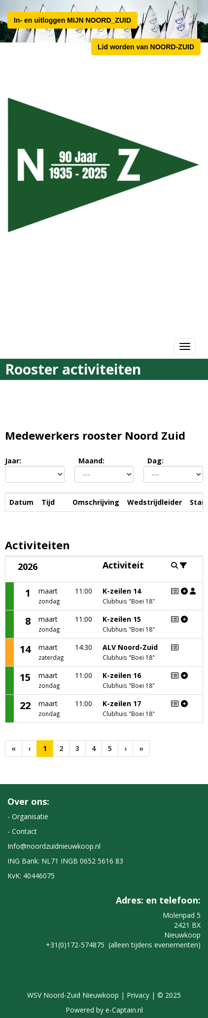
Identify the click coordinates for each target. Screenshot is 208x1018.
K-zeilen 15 (122, 619)
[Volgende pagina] (125, 748)
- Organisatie (27, 816)
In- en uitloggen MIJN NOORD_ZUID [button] (72, 20)
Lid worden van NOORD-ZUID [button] (146, 47)
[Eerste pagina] (13, 748)
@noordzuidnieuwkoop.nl (54, 846)
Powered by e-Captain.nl (104, 1010)
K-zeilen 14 (122, 591)
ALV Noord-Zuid (130, 647)
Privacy (138, 995)
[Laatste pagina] (141, 748)
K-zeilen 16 (122, 675)
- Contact (22, 831)
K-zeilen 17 (122, 703)
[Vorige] (29, 748)
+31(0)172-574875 (75, 944)
